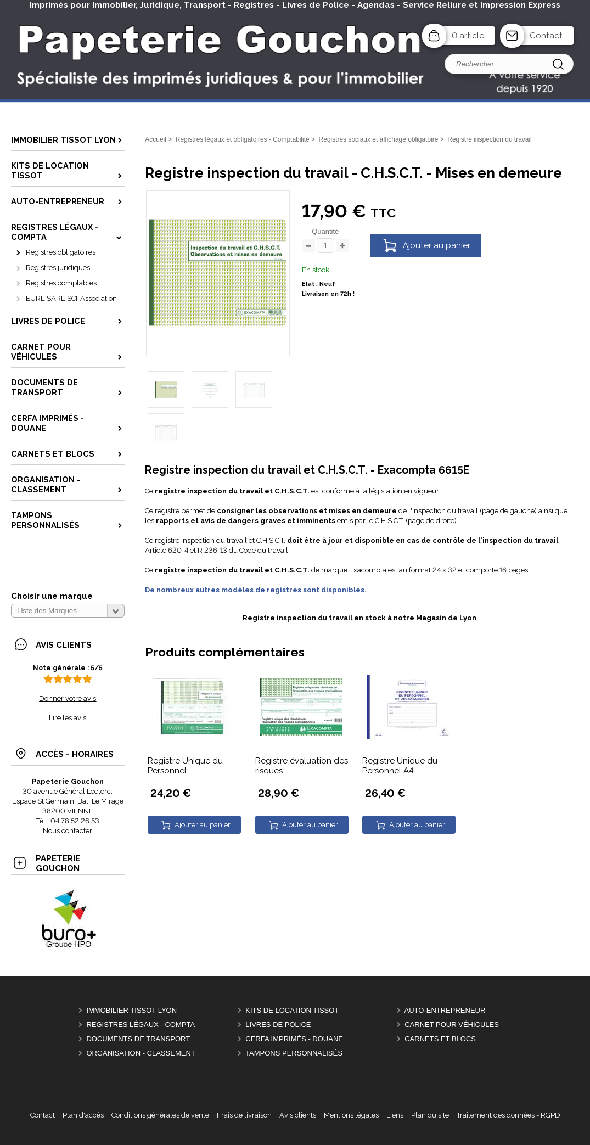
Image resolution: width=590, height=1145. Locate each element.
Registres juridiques (58, 267)
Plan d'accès (83, 1115)
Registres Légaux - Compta (140, 1024)
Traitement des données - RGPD (508, 1115)
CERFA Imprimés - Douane (294, 1039)
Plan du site (430, 1115)
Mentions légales (351, 1115)
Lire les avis (67, 718)
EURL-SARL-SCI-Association (71, 298)
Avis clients (297, 1115)
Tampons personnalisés (293, 1053)
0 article (468, 36)
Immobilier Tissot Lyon (131, 1010)
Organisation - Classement (140, 1053)
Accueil (155, 139)
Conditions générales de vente (160, 1115)
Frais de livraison (244, 1115)
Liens (394, 1115)
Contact (546, 36)
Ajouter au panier (436, 245)
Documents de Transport (138, 1039)
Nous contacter (67, 831)
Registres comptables (61, 283)
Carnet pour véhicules (451, 1024)
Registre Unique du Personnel (185, 766)
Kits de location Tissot (292, 1010)
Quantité (325, 231)
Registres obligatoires (60, 252)
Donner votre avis (67, 698)
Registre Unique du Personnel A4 (399, 766)
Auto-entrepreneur (445, 1010)
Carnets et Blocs (440, 1039)
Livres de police (278, 1024)
